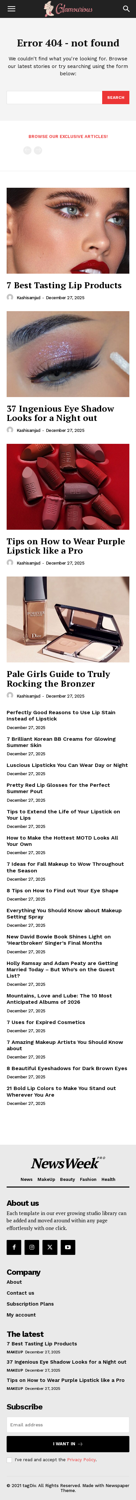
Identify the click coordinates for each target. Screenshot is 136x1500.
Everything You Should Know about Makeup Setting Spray (64, 913)
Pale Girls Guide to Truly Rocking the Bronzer (58, 678)
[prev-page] (27, 150)
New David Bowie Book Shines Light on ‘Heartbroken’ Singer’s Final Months (59, 939)
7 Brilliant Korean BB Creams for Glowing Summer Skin (61, 742)
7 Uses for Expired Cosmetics (46, 1022)
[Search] (126, 9)
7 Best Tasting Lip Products (64, 285)
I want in (68, 1444)
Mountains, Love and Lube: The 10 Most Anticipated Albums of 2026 (59, 998)
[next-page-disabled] (38, 150)
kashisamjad (28, 297)
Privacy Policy (81, 1459)
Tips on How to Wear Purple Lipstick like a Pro (66, 545)
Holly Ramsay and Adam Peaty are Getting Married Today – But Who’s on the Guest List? (62, 969)
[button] (11, 9)
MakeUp (15, 1352)
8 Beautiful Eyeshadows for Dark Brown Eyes (67, 1068)
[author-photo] (11, 297)
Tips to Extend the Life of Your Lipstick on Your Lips (63, 814)
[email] (68, 1425)
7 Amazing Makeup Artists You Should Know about (65, 1045)
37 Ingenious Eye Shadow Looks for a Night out (60, 413)
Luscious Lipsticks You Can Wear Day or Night (67, 765)
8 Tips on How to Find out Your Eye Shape (62, 890)
